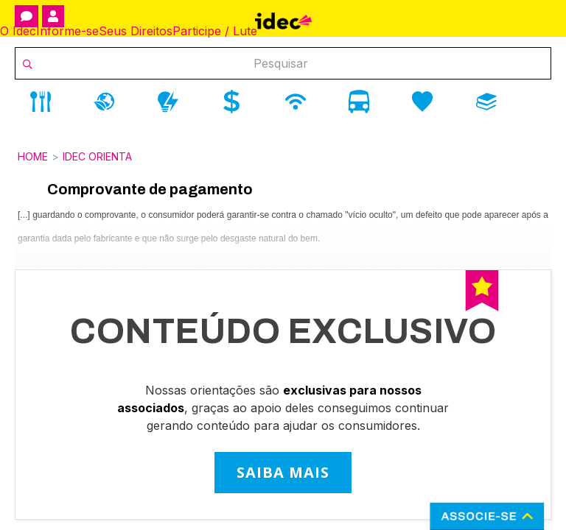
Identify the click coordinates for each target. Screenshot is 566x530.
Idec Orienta (97, 156)
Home (33, 156)
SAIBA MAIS (283, 472)
